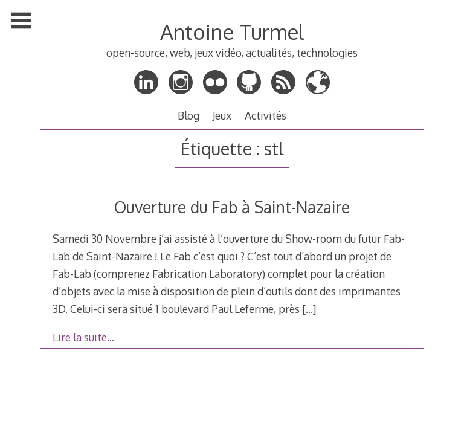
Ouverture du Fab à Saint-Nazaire (232, 207)
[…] (309, 308)
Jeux (222, 115)
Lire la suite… (83, 337)
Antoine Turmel (232, 32)
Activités (265, 115)
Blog (188, 115)
